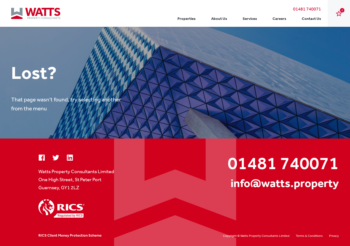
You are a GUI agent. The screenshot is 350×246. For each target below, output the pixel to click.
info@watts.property (285, 183)
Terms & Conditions (309, 236)
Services (250, 18)
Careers (279, 18)
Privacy (334, 236)
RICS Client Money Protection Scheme (70, 235)
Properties (186, 18)
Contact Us (311, 18)
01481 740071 (307, 8)
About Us (219, 18)
